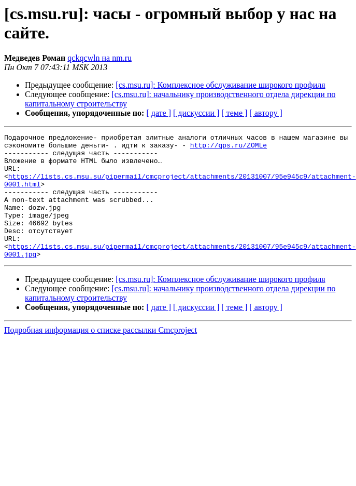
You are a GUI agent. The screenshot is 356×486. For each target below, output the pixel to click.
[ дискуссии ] (196, 113)
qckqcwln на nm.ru (99, 57)
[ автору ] (265, 113)
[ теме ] (234, 113)
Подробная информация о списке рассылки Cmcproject (100, 354)
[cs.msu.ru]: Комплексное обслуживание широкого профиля (220, 84)
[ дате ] (158, 113)
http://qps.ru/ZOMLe (228, 148)
